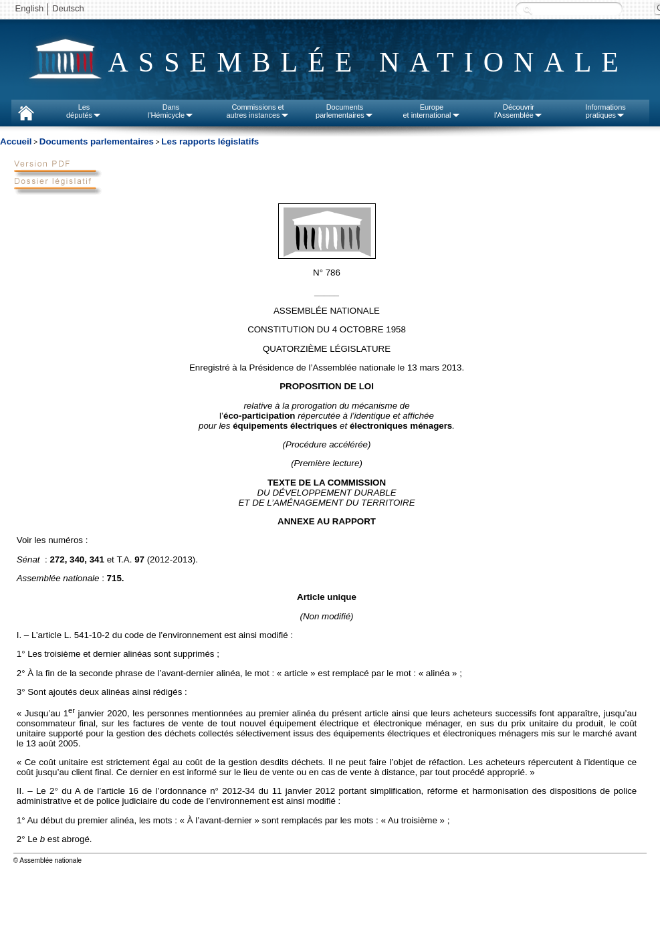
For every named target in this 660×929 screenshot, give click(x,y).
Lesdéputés (84, 111)
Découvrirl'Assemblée (518, 111)
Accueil (15, 141)
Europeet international (431, 111)
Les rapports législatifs (210, 141)
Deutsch (68, 8)
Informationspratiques (605, 111)
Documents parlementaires (96, 141)
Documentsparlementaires (345, 111)
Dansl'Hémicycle (171, 111)
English (29, 8)
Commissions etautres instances (257, 111)
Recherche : (527, 9)
